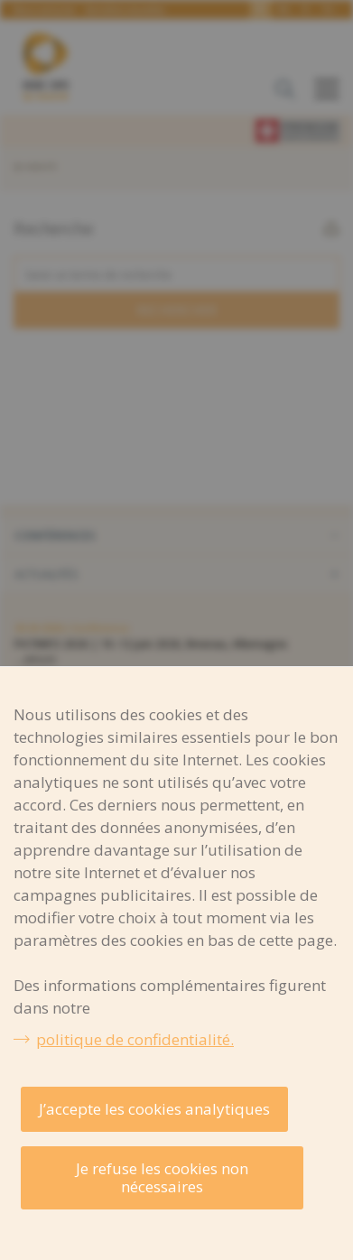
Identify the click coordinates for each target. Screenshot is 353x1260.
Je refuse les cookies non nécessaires (162, 1177)
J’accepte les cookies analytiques (154, 1108)
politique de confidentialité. (135, 1039)
